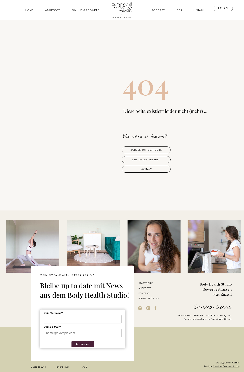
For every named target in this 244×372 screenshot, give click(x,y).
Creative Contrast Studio (226, 366)
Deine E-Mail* (52, 327)
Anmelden (83, 344)
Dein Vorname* (53, 313)
